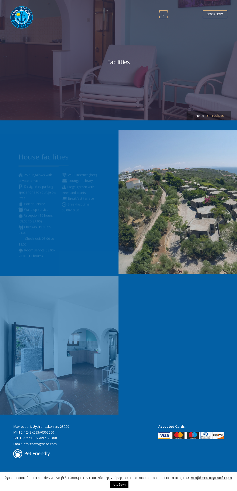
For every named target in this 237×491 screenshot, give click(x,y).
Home (200, 116)
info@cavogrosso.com (40, 444)
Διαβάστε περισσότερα (211, 477)
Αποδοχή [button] (119, 484)
